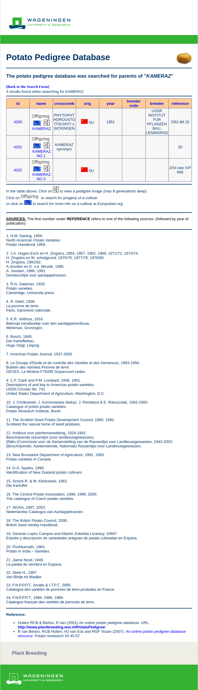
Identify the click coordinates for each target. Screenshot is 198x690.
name (41, 103)
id (18, 103)
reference (180, 103)
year (111, 103)
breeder (157, 103)
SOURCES (15, 219)
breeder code (134, 103)
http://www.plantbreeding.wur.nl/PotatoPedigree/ (61, 627)
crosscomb (64, 103)
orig (87, 103)
